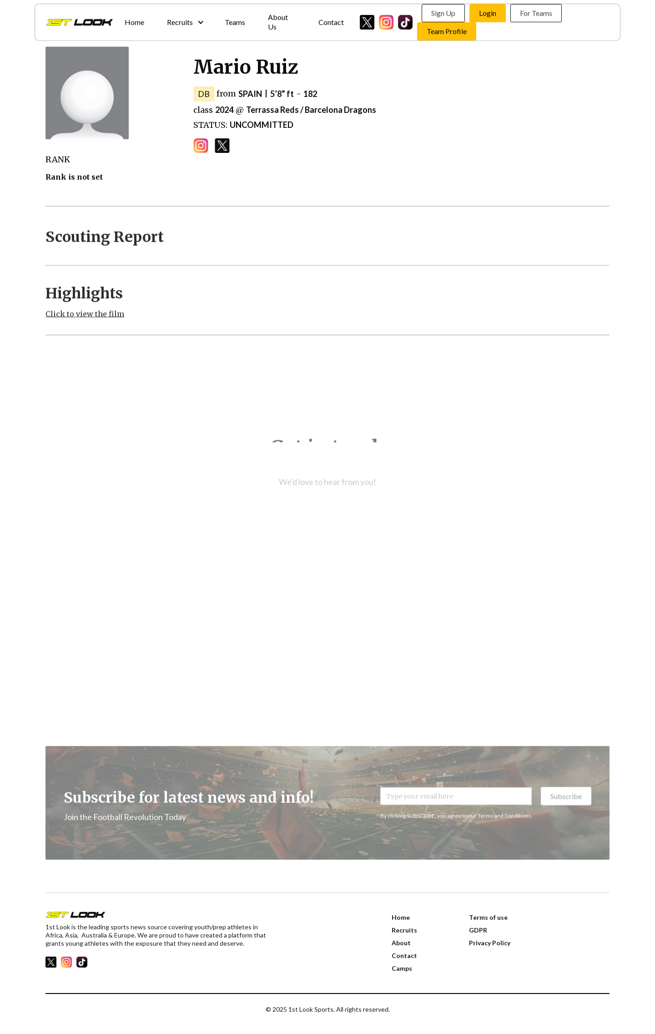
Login (487, 11)
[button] (184, 20)
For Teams (536, 11)
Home (134, 19)
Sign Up (443, 11)
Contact (331, 19)
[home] (79, 20)
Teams (235, 19)
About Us (278, 20)
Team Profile (447, 29)
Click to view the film (84, 318)
